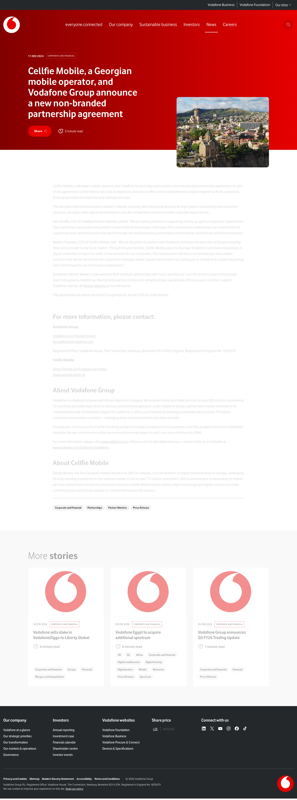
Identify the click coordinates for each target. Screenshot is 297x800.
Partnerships (98, 508)
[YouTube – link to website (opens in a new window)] (220, 730)
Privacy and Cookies (15, 780)
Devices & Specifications (117, 750)
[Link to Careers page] (229, 24)
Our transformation (15, 744)
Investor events (63, 756)
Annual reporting (63, 731)
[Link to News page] (211, 24)
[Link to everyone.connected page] (83, 24)
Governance (11, 756)
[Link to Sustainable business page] (157, 24)
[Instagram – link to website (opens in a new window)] (228, 730)
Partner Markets (122, 508)
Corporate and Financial (62, 55)
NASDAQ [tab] (168, 731)
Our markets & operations (19, 750)
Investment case (63, 738)
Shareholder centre (65, 750)
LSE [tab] (155, 731)
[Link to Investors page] (191, 24)
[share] (40, 131)
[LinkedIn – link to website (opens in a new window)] (203, 730)
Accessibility (84, 780)
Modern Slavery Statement (58, 780)
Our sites (283, 5)
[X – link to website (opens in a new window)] (212, 730)
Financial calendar (64, 744)
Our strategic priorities (17, 738)
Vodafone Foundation (255, 5)
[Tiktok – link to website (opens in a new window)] (245, 730)
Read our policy (74, 790)
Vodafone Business (221, 5)
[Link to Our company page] (120, 24)
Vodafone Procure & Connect (121, 744)
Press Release (147, 508)
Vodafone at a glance (16, 731)
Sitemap (34, 780)
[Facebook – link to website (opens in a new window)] (236, 730)
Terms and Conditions (107, 780)
